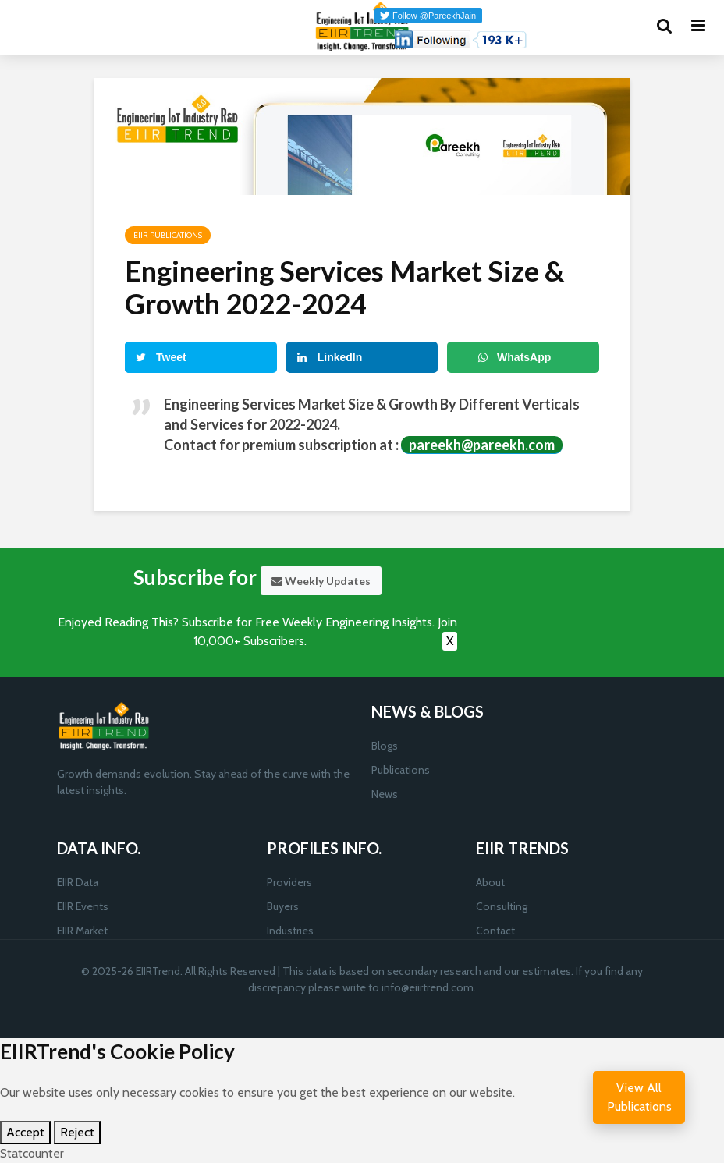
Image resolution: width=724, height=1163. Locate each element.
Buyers (283, 906)
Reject (77, 1132)
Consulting (501, 906)
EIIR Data (77, 882)
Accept (25, 1132)
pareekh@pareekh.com (482, 444)
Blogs (384, 746)
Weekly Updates (321, 580)
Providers (289, 882)
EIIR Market (82, 931)
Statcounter (32, 1153)
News (384, 794)
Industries (290, 931)
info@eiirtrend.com (428, 987)
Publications (400, 770)
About (490, 882)
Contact (495, 931)
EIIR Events (82, 906)
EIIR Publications (167, 235)
